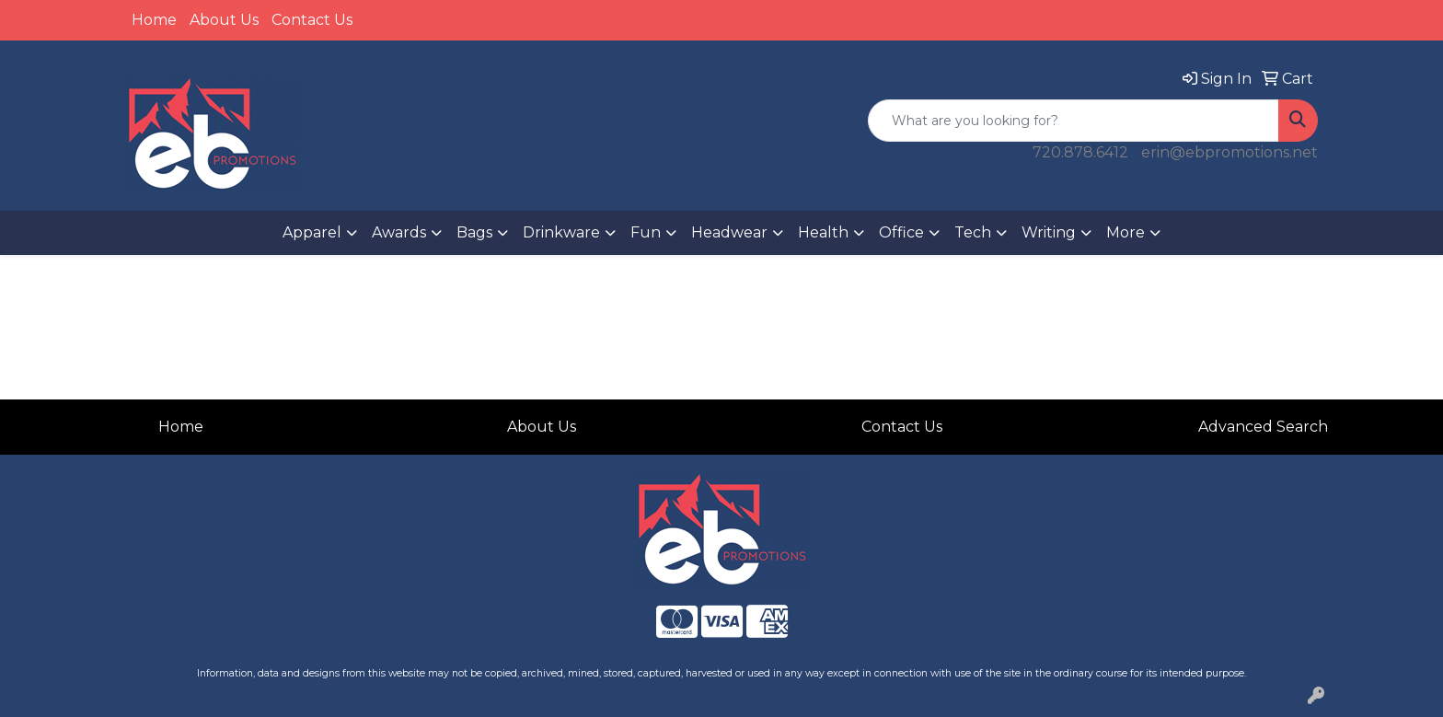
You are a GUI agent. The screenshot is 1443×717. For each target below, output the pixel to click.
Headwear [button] (729, 232)
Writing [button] (1049, 232)
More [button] (1125, 232)
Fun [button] (645, 232)
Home (154, 20)
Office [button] (901, 232)
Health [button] (823, 232)
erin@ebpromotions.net (1229, 152)
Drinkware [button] (561, 232)
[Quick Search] (1073, 120)
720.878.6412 (1080, 152)
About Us (224, 20)
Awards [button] (399, 232)
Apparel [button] (312, 232)
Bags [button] (474, 232)
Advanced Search (1263, 426)
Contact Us (311, 20)
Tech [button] (972, 232)
